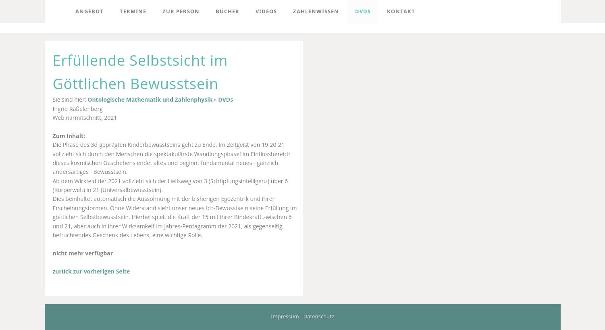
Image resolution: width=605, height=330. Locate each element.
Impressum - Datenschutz (302, 316)
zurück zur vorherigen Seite (91, 271)
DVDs (225, 99)
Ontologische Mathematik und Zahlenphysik (149, 99)
